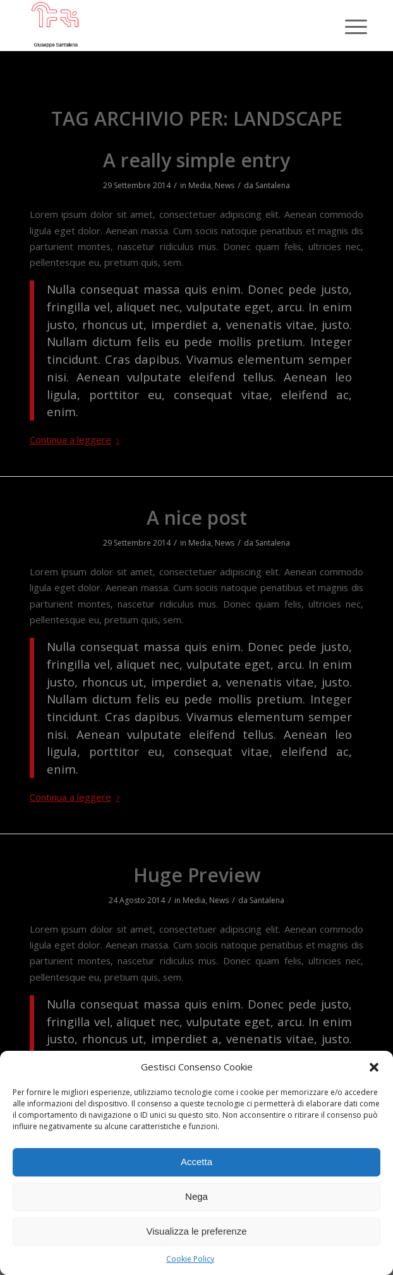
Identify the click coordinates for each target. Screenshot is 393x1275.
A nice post (197, 517)
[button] (374, 1067)
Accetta (196, 1161)
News (224, 185)
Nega (196, 1196)
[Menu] (346, 26)
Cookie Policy (190, 1259)
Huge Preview (196, 875)
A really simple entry (196, 160)
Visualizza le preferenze (197, 1231)
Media (199, 185)
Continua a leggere (77, 439)
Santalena (272, 185)
